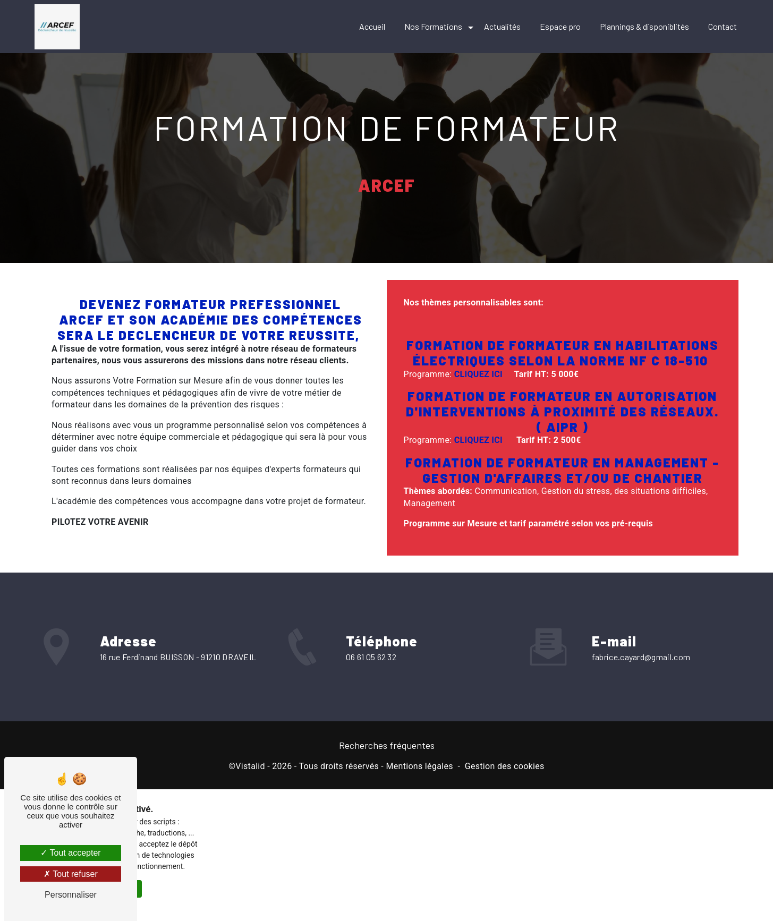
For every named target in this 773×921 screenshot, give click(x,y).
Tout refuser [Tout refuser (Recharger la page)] (71, 874)
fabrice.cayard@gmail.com (641, 643)
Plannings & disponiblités (644, 26)
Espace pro (560, 26)
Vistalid (250, 766)
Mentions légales (419, 766)
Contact (722, 26)
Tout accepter (70, 852)
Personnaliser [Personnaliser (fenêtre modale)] (71, 894)
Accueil (372, 26)
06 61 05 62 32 (371, 671)
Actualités (502, 26)
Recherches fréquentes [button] (387, 745)
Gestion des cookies (505, 766)
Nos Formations (433, 26)
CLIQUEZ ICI (478, 374)
